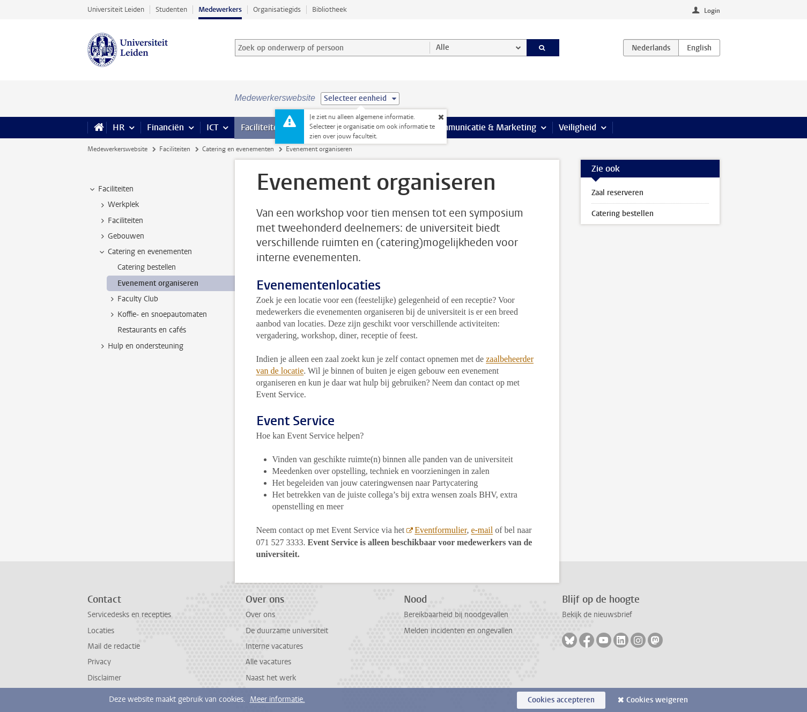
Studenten (171, 9)
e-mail (482, 530)
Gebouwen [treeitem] (121, 236)
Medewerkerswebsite (117, 149)
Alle (442, 47)
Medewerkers (220, 9)
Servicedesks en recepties (129, 615)
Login (712, 10)
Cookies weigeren (657, 700)
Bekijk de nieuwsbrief (597, 615)
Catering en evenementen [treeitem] (145, 252)
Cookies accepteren (561, 700)
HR (118, 127)
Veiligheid (577, 127)
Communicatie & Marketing (484, 127)
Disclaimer (104, 678)
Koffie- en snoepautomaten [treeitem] (157, 314)
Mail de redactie (113, 646)
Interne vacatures (274, 646)
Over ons (260, 615)
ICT (212, 127)
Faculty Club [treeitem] (132, 299)
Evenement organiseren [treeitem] (157, 283)
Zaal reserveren (617, 193)
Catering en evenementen (238, 149)
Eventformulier (440, 530)
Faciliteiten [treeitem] (111, 189)
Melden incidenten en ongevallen (458, 631)
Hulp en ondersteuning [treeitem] (140, 346)
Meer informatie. (277, 699)
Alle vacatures (268, 662)
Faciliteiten (262, 127)
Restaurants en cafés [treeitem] (151, 330)
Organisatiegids (277, 9)
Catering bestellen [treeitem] (146, 267)
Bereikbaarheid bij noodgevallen (456, 615)
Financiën (165, 127)
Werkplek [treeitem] (118, 204)
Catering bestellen (622, 214)
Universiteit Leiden (115, 9)
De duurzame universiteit (287, 631)
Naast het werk (271, 678)
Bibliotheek (329, 9)
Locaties (100, 631)
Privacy (99, 662)
